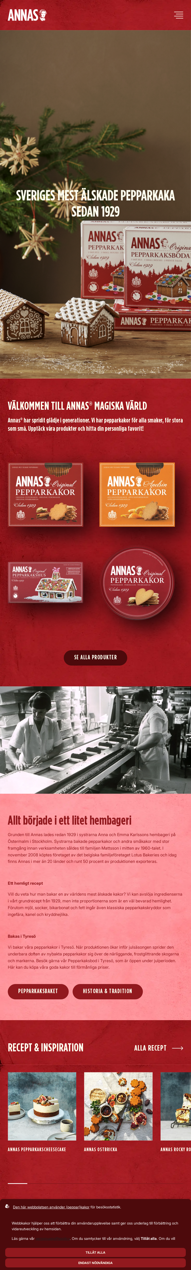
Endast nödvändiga (95, 1263)
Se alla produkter (95, 658)
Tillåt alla (95, 1252)
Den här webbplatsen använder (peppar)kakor (51, 1207)
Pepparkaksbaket (38, 991)
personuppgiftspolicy (53, 1238)
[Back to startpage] (27, 15)
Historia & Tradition (107, 991)
